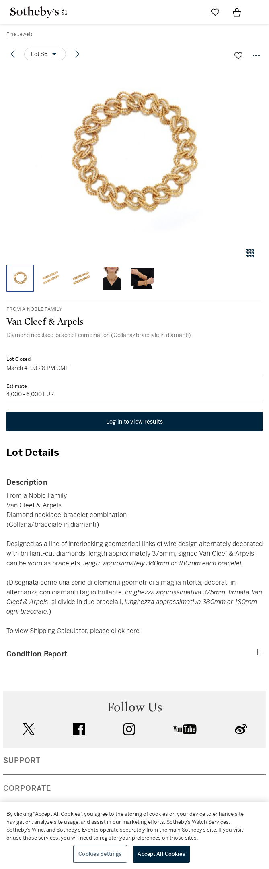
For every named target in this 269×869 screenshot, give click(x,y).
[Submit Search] (193, 12)
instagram (129, 729)
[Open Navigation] (259, 12)
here (133, 631)
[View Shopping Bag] (237, 12)
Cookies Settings (100, 853)
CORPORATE (27, 788)
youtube (185, 729)
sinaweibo (241, 729)
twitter (29, 729)
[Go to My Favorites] (215, 12)
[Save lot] (238, 55)
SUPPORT (22, 760)
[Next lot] (77, 54)
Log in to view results (134, 421)
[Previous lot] (13, 54)
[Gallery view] (249, 253)
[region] (134, 835)
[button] (134, 154)
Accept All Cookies (161, 853)
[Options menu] (45, 54)
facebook (79, 729)
